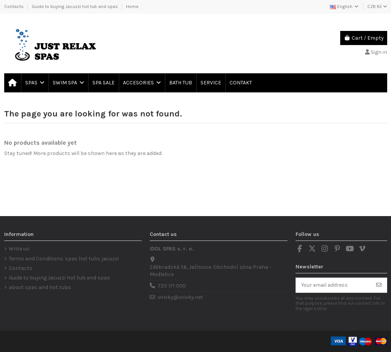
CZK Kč (377, 6)
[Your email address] (333, 285)
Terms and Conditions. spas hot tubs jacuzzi (64, 258)
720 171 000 (172, 286)
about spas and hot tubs (40, 287)
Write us (19, 248)
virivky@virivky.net (180, 297)
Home (132, 6)
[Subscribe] (379, 285)
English (344, 6)
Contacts (14, 6)
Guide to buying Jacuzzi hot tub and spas (75, 6)
